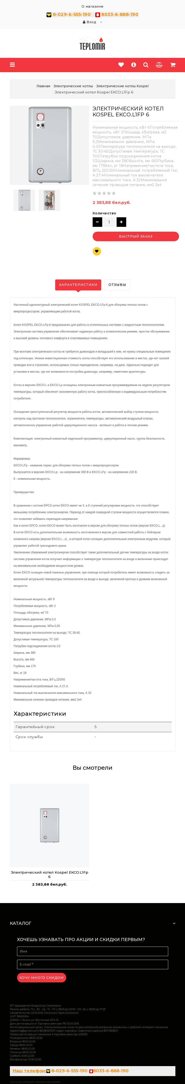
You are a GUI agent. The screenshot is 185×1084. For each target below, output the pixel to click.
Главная (43, 86)
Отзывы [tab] (117, 285)
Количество (104, 213)
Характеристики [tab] (78, 285)
